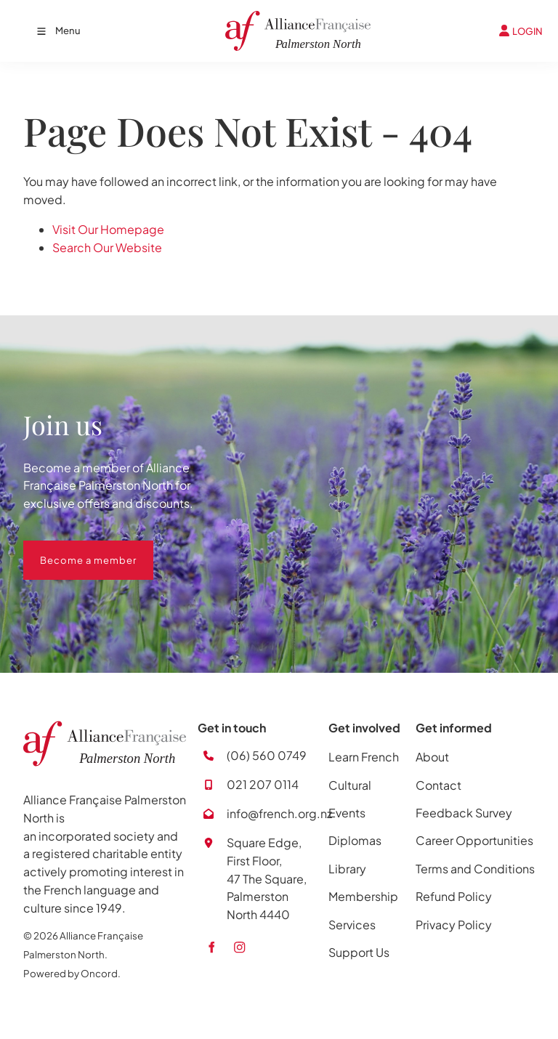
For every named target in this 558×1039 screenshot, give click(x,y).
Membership (363, 896)
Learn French (363, 756)
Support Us (358, 952)
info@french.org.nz (279, 813)
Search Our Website (107, 247)
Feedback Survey (464, 812)
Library (347, 868)
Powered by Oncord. (72, 973)
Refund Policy (454, 896)
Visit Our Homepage (108, 229)
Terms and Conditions (475, 868)
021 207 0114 (263, 784)
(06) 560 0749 (267, 755)
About (432, 756)
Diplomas (354, 840)
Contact (438, 785)
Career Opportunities (474, 840)
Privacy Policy (454, 924)
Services (352, 924)
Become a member (71, 549)
